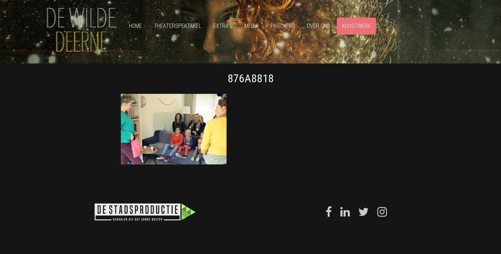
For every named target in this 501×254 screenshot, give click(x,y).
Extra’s (223, 26)
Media (252, 26)
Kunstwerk (356, 26)
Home (135, 26)
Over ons (318, 26)
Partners (283, 26)
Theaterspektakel (177, 26)
